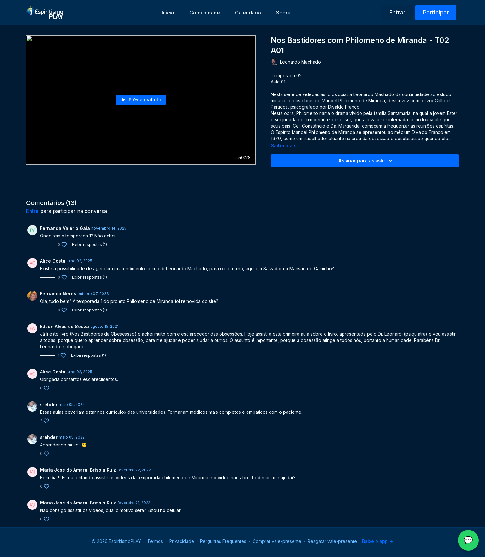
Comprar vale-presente (277, 541)
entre (32, 211)
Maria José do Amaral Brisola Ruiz (78, 470)
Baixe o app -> (377, 541)
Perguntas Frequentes (223, 541)
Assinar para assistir (366, 160)
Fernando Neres (58, 293)
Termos (155, 541)
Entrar (397, 12)
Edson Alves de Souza (64, 326)
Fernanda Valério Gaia (65, 228)
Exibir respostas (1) (89, 244)
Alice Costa (52, 261)
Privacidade (181, 541)
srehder (49, 404)
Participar (436, 12)
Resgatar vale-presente (332, 541)
